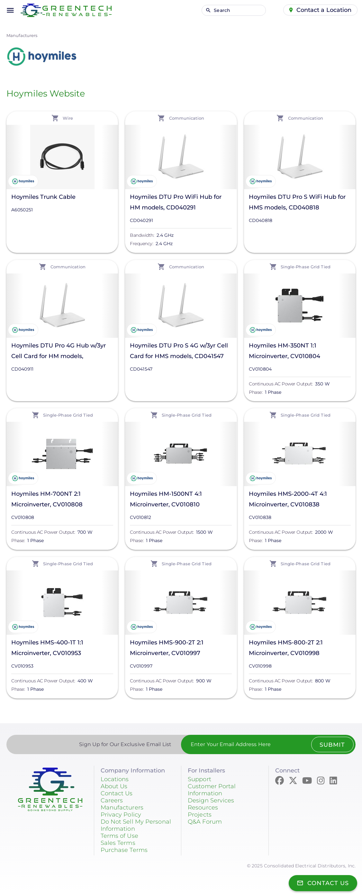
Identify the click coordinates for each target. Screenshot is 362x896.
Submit (332, 744)
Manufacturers (21, 35)
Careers (112, 800)
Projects (200, 814)
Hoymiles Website (45, 93)
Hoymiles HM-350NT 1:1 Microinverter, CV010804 (284, 351)
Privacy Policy (121, 814)
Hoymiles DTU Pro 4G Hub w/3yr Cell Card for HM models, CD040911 (58, 352)
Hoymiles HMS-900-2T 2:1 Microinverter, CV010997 (167, 648)
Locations (115, 779)
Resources (203, 807)
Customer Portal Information (212, 790)
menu (10, 10)
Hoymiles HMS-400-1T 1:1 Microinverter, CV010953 (47, 648)
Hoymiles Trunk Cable (43, 196)
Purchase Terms (124, 850)
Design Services (211, 800)
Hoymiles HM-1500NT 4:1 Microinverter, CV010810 (166, 499)
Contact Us (117, 793)
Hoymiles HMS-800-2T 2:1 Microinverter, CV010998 (286, 648)
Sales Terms (118, 842)
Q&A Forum (205, 821)
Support (199, 779)
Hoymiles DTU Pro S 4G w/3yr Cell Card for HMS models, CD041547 (179, 351)
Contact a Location (324, 10)
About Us (114, 786)
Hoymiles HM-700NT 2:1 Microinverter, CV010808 (47, 499)
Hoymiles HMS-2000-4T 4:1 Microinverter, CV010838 (288, 499)
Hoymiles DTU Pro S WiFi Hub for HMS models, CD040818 (297, 202)
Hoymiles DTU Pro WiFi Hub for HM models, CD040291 (176, 202)
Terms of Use (119, 835)
